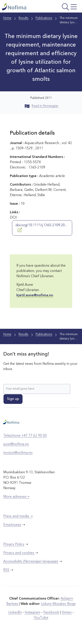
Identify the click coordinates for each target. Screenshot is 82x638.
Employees (12, 525)
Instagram (32, 612)
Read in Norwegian (41, 105)
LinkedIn (15, 612)
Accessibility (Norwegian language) (30, 561)
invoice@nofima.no (18, 453)
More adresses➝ (16, 497)
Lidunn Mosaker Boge (58, 604)
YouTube (41, 618)
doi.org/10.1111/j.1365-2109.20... (41, 228)
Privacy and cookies (19, 553)
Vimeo (67, 612)
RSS (6, 570)
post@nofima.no (16, 444)
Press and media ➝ (18, 516)
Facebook (51, 612)
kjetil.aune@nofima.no (34, 295)
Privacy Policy (13, 544)
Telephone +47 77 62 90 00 (25, 435)
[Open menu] (64, 7)
